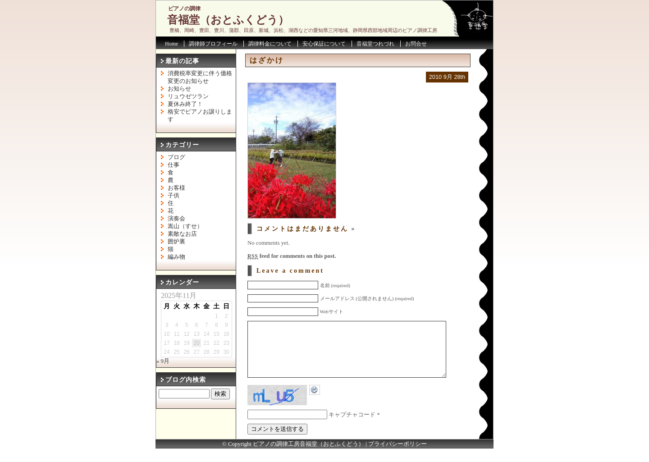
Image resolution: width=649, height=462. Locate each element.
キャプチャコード (352, 428)
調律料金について (270, 44)
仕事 (173, 165)
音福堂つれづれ (375, 44)
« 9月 (162, 361)
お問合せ (416, 44)
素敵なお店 (182, 234)
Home (171, 44)
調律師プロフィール (213, 44)
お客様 (176, 188)
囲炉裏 (176, 241)
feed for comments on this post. (291, 256)
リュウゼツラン (188, 96)
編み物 (176, 257)
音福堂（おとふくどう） (228, 20)
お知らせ (179, 89)
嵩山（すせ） (185, 226)
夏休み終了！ (185, 104)
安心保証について (324, 44)
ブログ (176, 157)
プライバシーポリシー (397, 457)
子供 (173, 195)
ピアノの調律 (184, 8)
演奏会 (176, 218)
